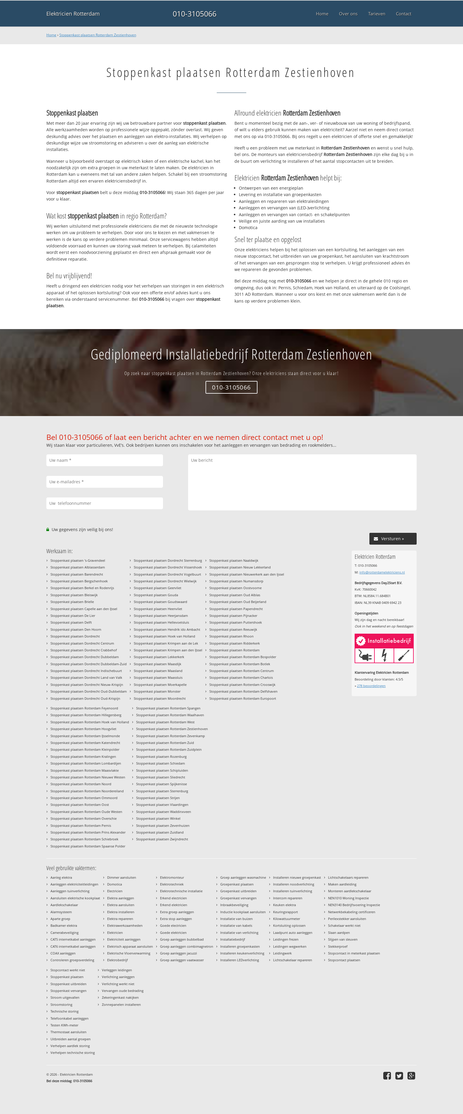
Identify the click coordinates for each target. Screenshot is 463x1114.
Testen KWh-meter (64, 1025)
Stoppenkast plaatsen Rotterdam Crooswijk (242, 684)
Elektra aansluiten (120, 905)
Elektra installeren (120, 912)
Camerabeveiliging (64, 932)
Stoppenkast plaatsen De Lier (72, 615)
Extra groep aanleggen (177, 912)
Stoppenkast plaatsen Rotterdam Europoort (242, 698)
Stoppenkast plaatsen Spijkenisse (161, 784)
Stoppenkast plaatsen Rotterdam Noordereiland (87, 791)
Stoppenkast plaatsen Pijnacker (233, 615)
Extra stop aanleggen (176, 918)
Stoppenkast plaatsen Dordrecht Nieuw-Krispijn (86, 684)
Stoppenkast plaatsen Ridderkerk (234, 643)
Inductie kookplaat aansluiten (243, 912)
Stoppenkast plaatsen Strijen (158, 798)
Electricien (115, 891)
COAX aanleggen (63, 953)
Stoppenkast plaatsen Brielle (72, 601)
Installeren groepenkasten (240, 946)
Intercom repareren (287, 898)
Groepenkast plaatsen (237, 884)
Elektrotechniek (172, 884)
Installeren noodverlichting (293, 884)
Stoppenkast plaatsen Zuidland (160, 832)
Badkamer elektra (63, 925)
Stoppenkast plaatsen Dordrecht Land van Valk (86, 677)
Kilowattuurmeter (286, 918)
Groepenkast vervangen (238, 898)
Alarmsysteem (61, 912)
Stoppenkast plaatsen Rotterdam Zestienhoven (97, 34)
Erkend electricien (173, 898)
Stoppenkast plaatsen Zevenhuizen (163, 825)
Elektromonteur (172, 877)
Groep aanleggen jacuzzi (178, 953)
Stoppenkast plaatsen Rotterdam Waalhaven (170, 715)
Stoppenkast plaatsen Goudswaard (160, 601)
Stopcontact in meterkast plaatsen (354, 953)
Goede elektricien (173, 932)
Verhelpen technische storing (72, 1052)
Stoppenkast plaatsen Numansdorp (236, 581)
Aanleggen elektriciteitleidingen (74, 884)
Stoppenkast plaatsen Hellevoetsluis (161, 622)
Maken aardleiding (342, 884)
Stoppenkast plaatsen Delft (71, 622)
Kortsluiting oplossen (289, 925)
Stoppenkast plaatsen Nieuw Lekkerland (240, 567)
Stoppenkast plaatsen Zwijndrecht (162, 839)
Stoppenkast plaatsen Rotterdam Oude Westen (86, 811)
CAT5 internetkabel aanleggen (73, 939)
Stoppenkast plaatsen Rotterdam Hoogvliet (83, 729)
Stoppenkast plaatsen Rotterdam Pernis (80, 825)
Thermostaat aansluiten (68, 1032)
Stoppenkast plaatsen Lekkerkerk (159, 657)
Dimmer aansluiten (121, 877)
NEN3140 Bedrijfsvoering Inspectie (354, 905)
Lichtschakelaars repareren (348, 877)
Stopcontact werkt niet (67, 970)
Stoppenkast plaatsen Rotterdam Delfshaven (243, 691)
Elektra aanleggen (120, 898)
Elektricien (115, 932)
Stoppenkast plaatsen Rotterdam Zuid (165, 742)
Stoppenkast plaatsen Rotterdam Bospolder (242, 657)
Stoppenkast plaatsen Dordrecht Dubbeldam (84, 657)
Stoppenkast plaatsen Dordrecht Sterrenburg (168, 560)
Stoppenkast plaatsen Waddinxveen (163, 811)
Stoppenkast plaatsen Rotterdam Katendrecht (85, 742)
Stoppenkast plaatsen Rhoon (231, 636)
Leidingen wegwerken (290, 946)
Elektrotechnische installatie (181, 891)
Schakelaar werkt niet (344, 925)
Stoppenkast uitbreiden (68, 984)
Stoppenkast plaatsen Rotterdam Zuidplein (169, 749)
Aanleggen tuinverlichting (69, 891)
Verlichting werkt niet (118, 984)
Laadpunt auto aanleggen (292, 932)
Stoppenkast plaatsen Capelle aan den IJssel (83, 609)
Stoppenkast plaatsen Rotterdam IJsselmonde (85, 736)
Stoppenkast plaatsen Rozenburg (161, 756)
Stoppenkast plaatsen (67, 977)
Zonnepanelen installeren (121, 1004)
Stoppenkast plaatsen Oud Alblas (234, 595)
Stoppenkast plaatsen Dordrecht (75, 636)
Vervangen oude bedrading (123, 990)
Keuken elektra (284, 905)
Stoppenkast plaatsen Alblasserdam (77, 567)
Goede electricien (173, 925)
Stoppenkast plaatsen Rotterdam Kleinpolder (84, 749)
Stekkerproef (338, 946)
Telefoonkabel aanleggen (69, 1018)
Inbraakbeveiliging (234, 905)
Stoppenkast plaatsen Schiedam (160, 763)
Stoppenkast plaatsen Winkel (158, 818)
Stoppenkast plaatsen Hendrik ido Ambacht (167, 629)
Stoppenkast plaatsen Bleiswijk (74, 595)
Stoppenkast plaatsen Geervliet (157, 588)
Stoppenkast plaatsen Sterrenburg (162, 791)
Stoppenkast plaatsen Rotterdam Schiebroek (84, 839)
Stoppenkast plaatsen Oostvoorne (235, 588)
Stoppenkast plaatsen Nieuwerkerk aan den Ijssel (246, 574)
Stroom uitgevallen (64, 997)
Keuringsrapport (285, 912)
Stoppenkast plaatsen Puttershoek (235, 622)
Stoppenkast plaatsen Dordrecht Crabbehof (83, 650)
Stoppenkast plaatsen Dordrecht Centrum (82, 643)
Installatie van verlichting (239, 932)
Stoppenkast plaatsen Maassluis (158, 677)
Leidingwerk (282, 953)
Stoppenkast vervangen (68, 990)
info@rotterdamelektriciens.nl (382, 572)
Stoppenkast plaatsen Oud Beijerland (237, 601)
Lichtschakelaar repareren (292, 960)
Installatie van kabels (236, 925)
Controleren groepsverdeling (72, 960)
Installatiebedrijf (232, 939)
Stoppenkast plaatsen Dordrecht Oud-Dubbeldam (88, 691)
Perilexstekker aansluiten (347, 918)
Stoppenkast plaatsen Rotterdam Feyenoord (84, 708)
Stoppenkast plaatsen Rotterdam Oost (79, 804)
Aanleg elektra (61, 877)
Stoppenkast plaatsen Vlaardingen (162, 804)
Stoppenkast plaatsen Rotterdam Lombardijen (85, 763)
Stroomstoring (61, 1004)
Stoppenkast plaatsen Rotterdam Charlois (241, 677)
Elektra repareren (120, 918)
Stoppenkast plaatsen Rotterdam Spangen (168, 708)
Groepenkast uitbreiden (238, 891)
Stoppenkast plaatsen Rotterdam (234, 650)
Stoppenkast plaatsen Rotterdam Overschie (83, 818)
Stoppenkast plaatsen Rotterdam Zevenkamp (170, 736)
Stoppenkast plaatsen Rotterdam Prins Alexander (87, 832)
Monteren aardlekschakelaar (349, 891)
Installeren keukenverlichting (242, 953)
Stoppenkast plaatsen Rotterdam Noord (80, 784)
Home (51, 34)
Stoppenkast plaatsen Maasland (158, 670)
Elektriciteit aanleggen (124, 939)
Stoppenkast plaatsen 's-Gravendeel (77, 560)
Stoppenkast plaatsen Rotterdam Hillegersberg (85, 715)
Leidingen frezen (286, 939)
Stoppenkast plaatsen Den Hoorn (75, 629)
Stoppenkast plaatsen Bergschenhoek (79, 581)
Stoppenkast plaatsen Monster (157, 691)
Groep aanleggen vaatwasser (182, 960)
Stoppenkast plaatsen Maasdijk (157, 664)
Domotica (114, 884)
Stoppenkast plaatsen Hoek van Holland (164, 636)
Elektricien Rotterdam (73, 13)
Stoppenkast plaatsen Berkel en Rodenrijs (82, 588)
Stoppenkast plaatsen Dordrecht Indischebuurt (86, 670)
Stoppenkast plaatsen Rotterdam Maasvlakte (84, 770)
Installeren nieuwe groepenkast (297, 877)
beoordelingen (371, 685)
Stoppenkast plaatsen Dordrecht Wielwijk (165, 581)
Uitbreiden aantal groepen (70, 1039)
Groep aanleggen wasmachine (243, 877)
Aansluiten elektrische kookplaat (75, 898)
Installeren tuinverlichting (292, 891)
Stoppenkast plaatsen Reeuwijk (233, 629)
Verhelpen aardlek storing (70, 1046)
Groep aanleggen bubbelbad (182, 939)
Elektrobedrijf (117, 960)
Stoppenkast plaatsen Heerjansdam (161, 615)
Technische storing (64, 1011)
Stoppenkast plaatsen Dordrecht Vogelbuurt (167, 574)
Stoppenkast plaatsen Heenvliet (158, 609)
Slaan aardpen (339, 932)
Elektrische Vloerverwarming (128, 953)
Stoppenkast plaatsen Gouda (156, 595)
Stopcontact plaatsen (344, 960)
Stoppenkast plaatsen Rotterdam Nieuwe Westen (87, 777)
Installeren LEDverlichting (239, 960)
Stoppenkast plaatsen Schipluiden (162, 770)
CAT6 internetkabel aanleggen (73, 946)
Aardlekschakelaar (64, 905)
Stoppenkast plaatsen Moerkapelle (160, 684)
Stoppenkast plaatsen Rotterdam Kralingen (83, 756)
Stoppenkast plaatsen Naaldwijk (233, 560)
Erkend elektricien (173, 905)
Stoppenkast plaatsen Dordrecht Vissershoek (168, 567)
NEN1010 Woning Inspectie (348, 898)
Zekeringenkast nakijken (120, 997)
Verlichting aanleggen (118, 977)
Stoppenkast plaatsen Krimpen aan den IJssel (168, 650)
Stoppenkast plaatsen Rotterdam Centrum (241, 670)
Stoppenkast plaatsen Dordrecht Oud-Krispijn (85, 698)
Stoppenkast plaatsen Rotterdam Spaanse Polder (87, 846)
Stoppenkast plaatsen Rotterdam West (165, 722)
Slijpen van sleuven (343, 939)
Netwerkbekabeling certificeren (351, 912)
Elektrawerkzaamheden (125, 925)
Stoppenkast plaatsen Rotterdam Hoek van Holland (89, 722)
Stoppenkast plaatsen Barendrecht (76, 574)
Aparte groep (60, 918)
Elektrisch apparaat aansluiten (130, 946)
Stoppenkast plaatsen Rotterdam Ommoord (84, 798)
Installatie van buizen (236, 918)
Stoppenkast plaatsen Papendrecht (236, 609)
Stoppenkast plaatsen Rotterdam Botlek (239, 664)
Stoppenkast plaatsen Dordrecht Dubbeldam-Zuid (88, 664)
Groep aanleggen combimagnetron (186, 946)
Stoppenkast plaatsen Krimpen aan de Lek (166, 643)
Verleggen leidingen (117, 970)
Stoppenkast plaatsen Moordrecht (160, 698)
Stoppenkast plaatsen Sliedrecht (160, 777)
